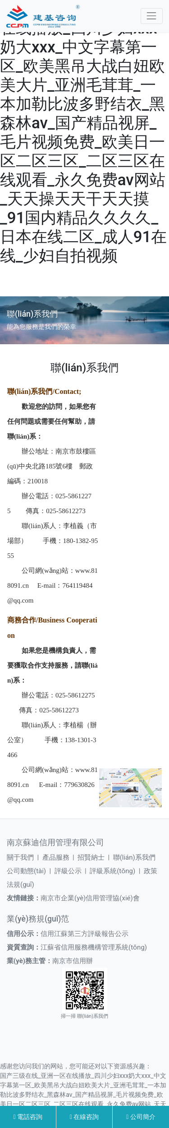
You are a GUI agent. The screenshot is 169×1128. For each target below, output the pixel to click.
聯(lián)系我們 (134, 857)
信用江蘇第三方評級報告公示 (84, 934)
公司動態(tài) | (31, 871)
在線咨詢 (84, 1116)
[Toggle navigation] (152, 16)
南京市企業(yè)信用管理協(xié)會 (90, 898)
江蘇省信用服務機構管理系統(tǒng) (94, 947)
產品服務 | (60, 857)
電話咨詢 (28, 1116)
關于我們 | (24, 857)
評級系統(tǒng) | (117, 871)
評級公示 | (72, 871)
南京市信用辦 (72, 961)
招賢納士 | (95, 857)
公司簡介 (140, 1116)
